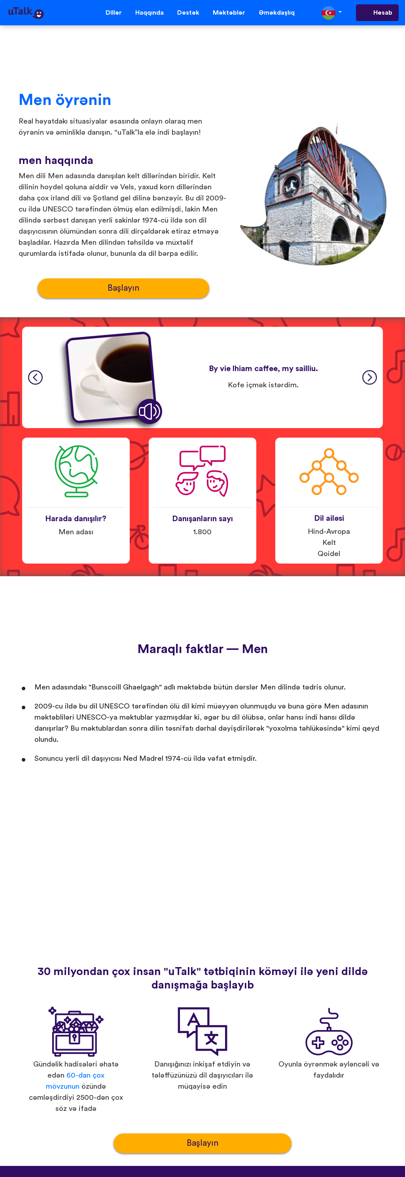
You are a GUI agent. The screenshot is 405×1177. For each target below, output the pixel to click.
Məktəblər (229, 13)
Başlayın (123, 288)
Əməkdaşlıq (277, 13)
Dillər (114, 13)
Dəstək (188, 13)
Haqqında (149, 13)
